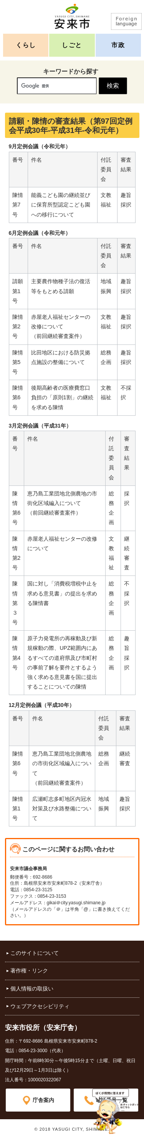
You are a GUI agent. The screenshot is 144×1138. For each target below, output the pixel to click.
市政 (118, 45)
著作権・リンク (29, 970)
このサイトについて (34, 953)
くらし (26, 45)
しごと (72, 45)
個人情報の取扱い (31, 989)
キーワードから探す (70, 71)
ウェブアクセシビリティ (40, 1006)
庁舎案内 (43, 1100)
